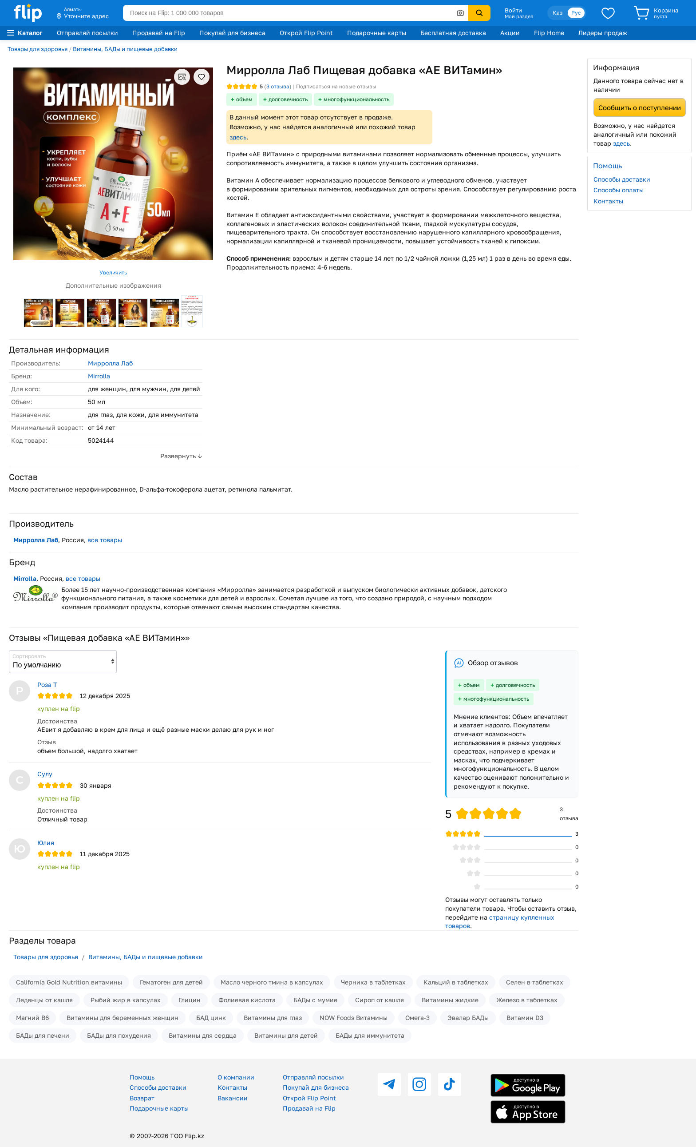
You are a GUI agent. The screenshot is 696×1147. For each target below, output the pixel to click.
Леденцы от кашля (44, 1000)
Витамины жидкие (450, 1000)
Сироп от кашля (379, 1000)
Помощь (142, 1077)
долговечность (288, 99)
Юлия (45, 842)
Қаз (557, 12)
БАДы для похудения (119, 1035)
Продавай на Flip (158, 32)
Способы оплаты (618, 190)
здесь (237, 137)
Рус (576, 12)
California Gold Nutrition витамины (69, 982)
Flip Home (549, 32)
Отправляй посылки (87, 32)
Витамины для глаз (273, 1017)
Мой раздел (519, 16)
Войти (513, 10)
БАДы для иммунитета (370, 1035)
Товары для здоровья (37, 48)
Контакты (608, 201)
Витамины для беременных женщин (122, 1017)
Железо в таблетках (527, 1000)
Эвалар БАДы (468, 1017)
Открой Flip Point (306, 32)
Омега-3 (417, 1017)
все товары (104, 540)
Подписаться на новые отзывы (336, 86)
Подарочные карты (376, 32)
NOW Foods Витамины (354, 1017)
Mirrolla (99, 376)
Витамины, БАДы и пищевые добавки (125, 48)
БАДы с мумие (315, 1000)
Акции (510, 32)
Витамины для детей (286, 1035)
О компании (236, 1077)
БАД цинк (211, 1017)
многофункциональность (356, 99)
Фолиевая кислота (247, 1000)
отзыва (277, 86)
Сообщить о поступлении (639, 107)
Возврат (142, 1098)
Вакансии (233, 1098)
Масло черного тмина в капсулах (272, 982)
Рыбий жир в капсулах (126, 1000)
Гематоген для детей (171, 982)
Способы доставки (621, 179)
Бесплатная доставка (453, 32)
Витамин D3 (524, 1017)
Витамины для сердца (203, 1035)
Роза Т (47, 684)
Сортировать (29, 656)
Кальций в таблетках (455, 982)
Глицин (189, 1000)
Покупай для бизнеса (232, 32)
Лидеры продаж (602, 32)
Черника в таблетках (373, 982)
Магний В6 (32, 1017)
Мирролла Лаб (110, 363)
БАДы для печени (42, 1035)
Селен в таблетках (534, 982)
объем (244, 99)
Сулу (44, 774)
